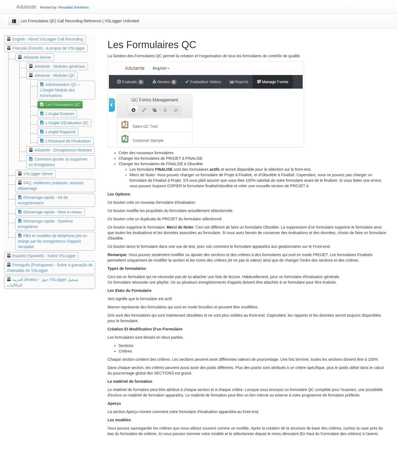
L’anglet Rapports (60, 132)
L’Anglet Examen (59, 114)
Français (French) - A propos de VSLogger (48, 48)
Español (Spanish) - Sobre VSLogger (44, 256)
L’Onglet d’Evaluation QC (66, 123)
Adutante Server (37, 57)
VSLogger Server (38, 174)
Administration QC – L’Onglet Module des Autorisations (60, 90)
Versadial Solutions (73, 7)
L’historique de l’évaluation (68, 141)
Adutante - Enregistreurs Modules (63, 150)
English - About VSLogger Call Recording (47, 39)
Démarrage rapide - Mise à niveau (52, 212)
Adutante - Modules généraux (59, 66)
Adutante (22, 7)
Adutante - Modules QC (54, 75)
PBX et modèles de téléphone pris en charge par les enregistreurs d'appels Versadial (52, 241)
